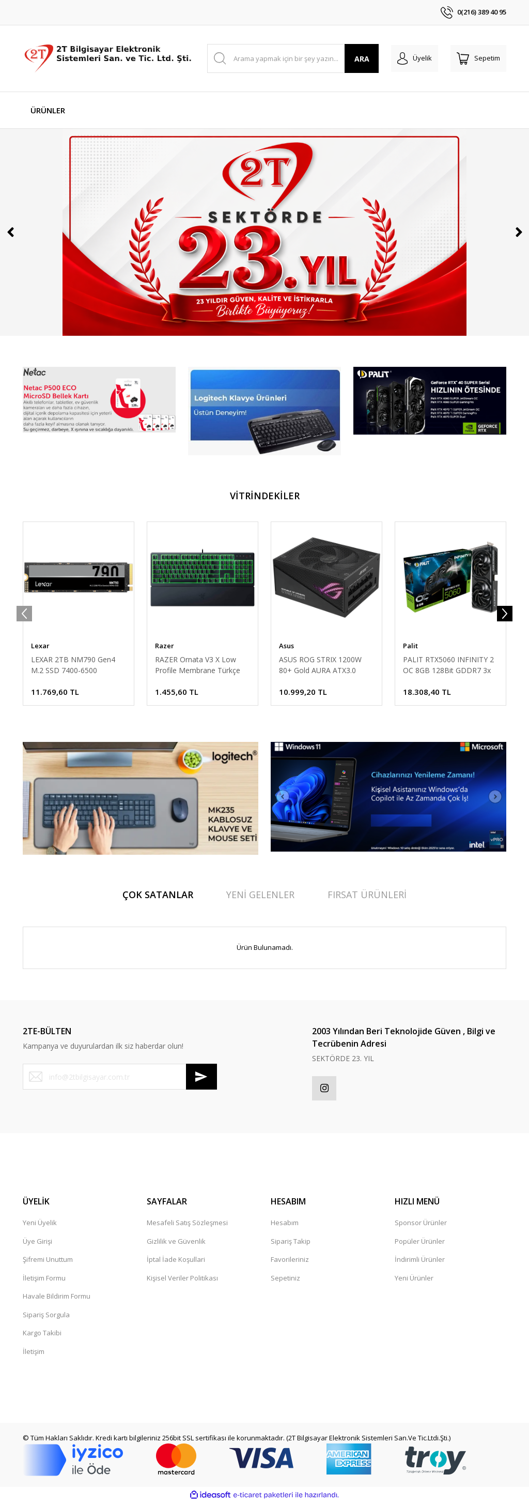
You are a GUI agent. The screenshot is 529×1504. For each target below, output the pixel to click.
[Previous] (10, 232)
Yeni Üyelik (40, 1224)
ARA (361, 59)
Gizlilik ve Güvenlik (176, 1242)
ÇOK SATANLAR (157, 894)
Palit (410, 645)
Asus (286, 645)
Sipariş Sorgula (46, 1316)
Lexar (40, 645)
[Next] (518, 232)
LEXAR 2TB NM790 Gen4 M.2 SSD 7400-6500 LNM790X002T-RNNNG (73, 665)
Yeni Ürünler (414, 1279)
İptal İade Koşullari (176, 1260)
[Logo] (109, 58)
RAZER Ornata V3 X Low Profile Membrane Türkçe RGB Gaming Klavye (197, 665)
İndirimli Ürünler (420, 1260)
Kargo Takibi (42, 1334)
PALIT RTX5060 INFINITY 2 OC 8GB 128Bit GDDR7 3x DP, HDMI (448, 665)
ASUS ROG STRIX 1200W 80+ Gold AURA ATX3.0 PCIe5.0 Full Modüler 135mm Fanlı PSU (320, 665)
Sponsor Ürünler (421, 1224)
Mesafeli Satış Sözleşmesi (187, 1224)
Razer (164, 645)
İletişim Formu (44, 1279)
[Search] (293, 58)
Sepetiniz (285, 1279)
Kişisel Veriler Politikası (182, 1279)
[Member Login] (414, 58)
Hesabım (285, 1224)
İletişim (33, 1353)
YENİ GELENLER (260, 894)
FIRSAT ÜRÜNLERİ (367, 894)
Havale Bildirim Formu (56, 1297)
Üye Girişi (37, 1242)
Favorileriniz (290, 1260)
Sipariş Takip (290, 1242)
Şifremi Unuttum (48, 1260)
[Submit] (201, 1077)
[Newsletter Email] (120, 1077)
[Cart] (478, 58)
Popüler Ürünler (420, 1242)
